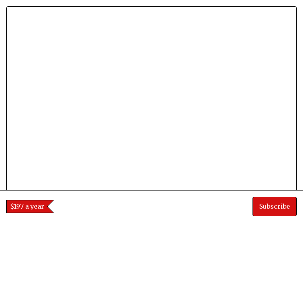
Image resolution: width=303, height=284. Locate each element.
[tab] (146, 215)
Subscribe (274, 268)
